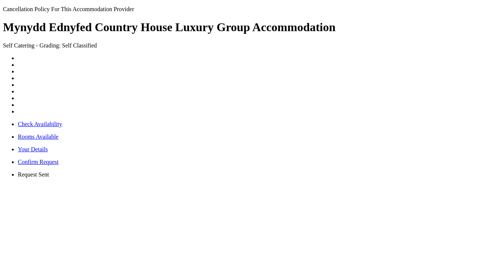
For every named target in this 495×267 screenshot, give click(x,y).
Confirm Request (38, 162)
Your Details (33, 149)
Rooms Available (38, 137)
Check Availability (40, 124)
